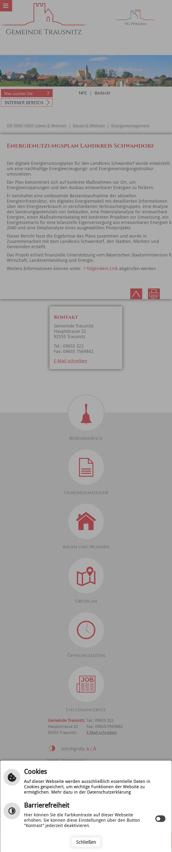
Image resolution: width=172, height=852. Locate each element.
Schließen (86, 842)
